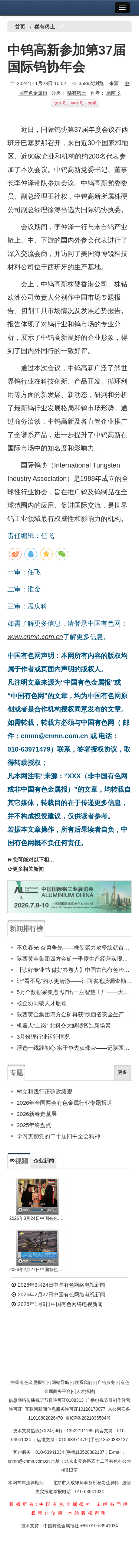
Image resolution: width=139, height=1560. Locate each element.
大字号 (60, 103)
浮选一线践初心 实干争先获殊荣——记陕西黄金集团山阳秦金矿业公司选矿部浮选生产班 (74, 1048)
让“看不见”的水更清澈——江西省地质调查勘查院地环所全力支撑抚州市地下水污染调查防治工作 (74, 981)
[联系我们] (83, 1382)
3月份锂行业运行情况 (43, 1036)
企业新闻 (43, 1161)
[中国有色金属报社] (29, 1382)
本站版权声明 (88, 1513)
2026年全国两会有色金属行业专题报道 (64, 1103)
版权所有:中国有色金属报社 (51, 1504)
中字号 (77, 103)
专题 (16, 1073)
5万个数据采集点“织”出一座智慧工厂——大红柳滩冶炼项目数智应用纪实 (74, 992)
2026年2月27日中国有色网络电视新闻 (37, 1269)
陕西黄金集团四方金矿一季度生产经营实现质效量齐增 (74, 958)
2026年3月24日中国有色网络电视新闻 (37, 1218)
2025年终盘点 (34, 1125)
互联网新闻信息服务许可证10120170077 (65, 1409)
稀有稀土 (76, 93)
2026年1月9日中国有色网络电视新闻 (57, 1304)
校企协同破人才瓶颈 (42, 1003)
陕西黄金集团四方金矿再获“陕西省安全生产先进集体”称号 (74, 1014)
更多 (122, 1072)
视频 (19, 1161)
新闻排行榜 (26, 928)
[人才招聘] (85, 1391)
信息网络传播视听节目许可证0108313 (46, 1400)
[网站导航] (60, 1382)
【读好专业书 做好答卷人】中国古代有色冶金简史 (74, 970)
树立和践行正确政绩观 (44, 1091)
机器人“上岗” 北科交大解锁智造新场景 (64, 1025)
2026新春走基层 (37, 1114)
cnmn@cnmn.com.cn (29, 1461)
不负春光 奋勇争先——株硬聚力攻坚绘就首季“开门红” (74, 947)
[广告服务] (106, 1382)
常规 (92, 103)
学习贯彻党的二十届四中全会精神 (58, 1136)
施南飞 (113, 93)
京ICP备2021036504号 (88, 1418)
